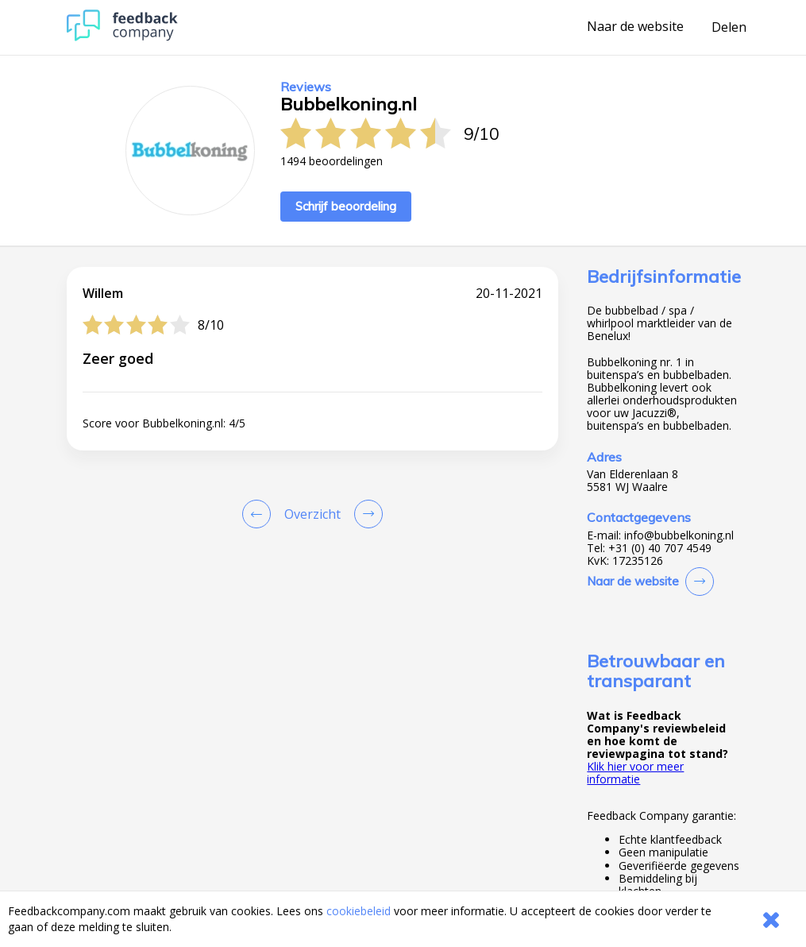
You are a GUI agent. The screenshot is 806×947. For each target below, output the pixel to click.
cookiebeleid (358, 910)
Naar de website (635, 27)
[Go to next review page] (365, 514)
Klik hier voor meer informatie (635, 773)
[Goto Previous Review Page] (259, 514)
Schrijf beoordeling (345, 206)
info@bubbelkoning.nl (679, 535)
